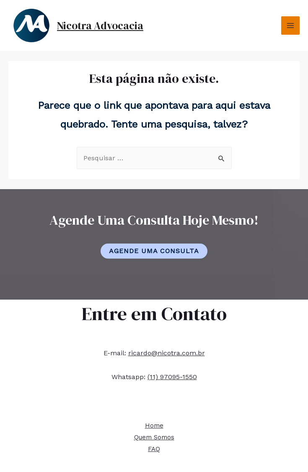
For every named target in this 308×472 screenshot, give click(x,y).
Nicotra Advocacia (100, 25)
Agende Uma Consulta (154, 251)
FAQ (154, 449)
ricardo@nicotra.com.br (166, 353)
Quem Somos (154, 437)
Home (154, 425)
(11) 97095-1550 (172, 377)
